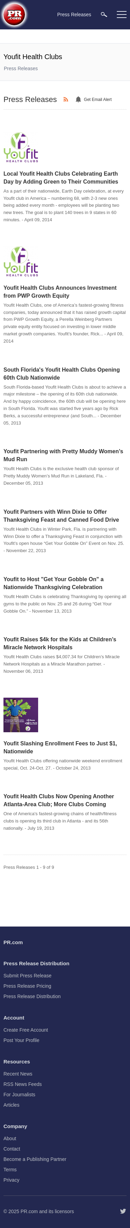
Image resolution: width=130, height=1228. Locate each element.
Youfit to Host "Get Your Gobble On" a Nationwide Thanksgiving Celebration (53, 583)
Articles (11, 1105)
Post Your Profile (21, 1040)
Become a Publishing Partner (34, 1159)
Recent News (17, 1074)
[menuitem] (104, 14)
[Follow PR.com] (123, 1211)
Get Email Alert (98, 99)
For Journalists (19, 1094)
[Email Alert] (79, 99)
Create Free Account (25, 1030)
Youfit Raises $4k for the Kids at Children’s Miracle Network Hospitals (59, 643)
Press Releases (21, 68)
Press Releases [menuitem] (74, 14)
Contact (11, 1149)
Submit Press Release (27, 975)
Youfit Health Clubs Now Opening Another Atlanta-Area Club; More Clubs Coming (58, 800)
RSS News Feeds (22, 1084)
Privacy (11, 1180)
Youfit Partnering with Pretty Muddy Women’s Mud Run (63, 455)
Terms (10, 1169)
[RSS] (66, 99)
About (9, 1138)
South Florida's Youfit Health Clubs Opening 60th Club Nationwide (61, 374)
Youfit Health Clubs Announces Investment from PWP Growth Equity (59, 292)
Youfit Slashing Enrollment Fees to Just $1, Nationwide (60, 747)
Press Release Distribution (32, 996)
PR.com (29, 1211)
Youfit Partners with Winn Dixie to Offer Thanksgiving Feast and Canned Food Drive (61, 516)
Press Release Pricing (27, 986)
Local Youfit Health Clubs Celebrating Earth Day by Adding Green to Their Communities (60, 178)
